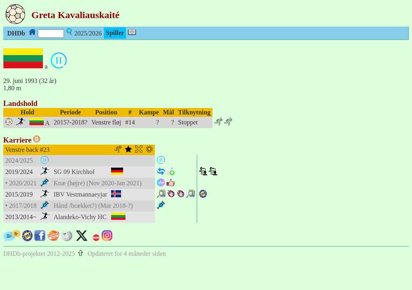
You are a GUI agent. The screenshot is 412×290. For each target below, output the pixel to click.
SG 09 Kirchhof (74, 171)
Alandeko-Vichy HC (80, 216)
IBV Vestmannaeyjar (80, 194)
